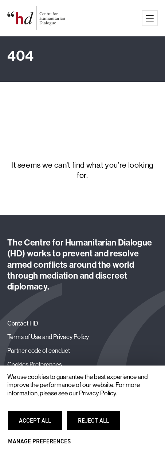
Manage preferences (39, 445)
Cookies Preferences (34, 364)
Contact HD (22, 323)
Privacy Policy (97, 393)
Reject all (98, 424)
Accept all (39, 424)
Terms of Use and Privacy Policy (48, 336)
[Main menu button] (150, 18)
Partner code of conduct (38, 350)
